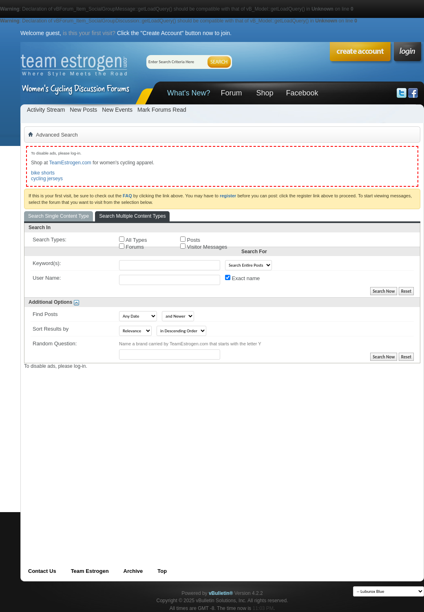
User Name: (47, 278)
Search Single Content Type (58, 216)
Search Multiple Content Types (132, 216)
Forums (131, 246)
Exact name (242, 278)
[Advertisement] (85, 454)
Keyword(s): (47, 263)
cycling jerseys (47, 178)
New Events (117, 109)
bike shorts (43, 173)
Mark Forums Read (161, 109)
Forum (231, 93)
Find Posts (45, 314)
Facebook (302, 93)
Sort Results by (50, 329)
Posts (190, 239)
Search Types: (49, 239)
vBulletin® (221, 593)
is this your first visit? (89, 33)
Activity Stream (46, 109)
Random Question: (55, 343)
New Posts (83, 109)
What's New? (188, 93)
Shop (264, 93)
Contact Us (42, 571)
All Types (133, 239)
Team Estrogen (90, 571)
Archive (133, 571)
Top (162, 571)
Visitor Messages (203, 246)
